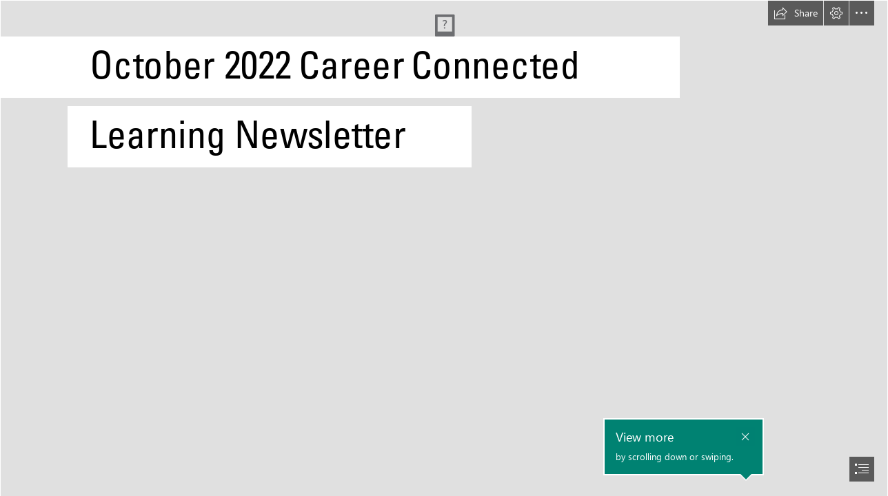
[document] (444, 248)
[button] (795, 13)
